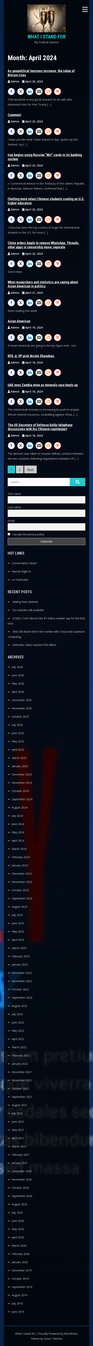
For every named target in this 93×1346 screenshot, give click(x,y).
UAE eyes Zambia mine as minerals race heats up (43, 385)
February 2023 (21, 956)
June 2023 (18, 923)
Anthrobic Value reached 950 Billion (34, 645)
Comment (14, 115)
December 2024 (22, 774)
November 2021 (22, 1080)
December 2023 (22, 873)
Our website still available (28, 610)
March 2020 (19, 1245)
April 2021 (18, 1138)
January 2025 (20, 766)
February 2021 (21, 1154)
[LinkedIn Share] (29, 91)
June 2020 (18, 1221)
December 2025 (22, 700)
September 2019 (22, 1287)
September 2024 (22, 799)
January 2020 (20, 1262)
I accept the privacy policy (26, 534)
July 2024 (17, 816)
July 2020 (17, 1212)
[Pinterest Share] (57, 91)
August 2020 (19, 1204)
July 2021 (17, 1113)
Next (30, 469)
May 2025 (18, 741)
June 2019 (18, 1312)
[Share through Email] (39, 91)
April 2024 (18, 840)
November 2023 (22, 882)
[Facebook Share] (11, 91)
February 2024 (21, 857)
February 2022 (21, 1055)
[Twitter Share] (20, 91)
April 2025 (18, 749)
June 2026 (18, 675)
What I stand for (46, 37)
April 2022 (18, 1039)
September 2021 (22, 1097)
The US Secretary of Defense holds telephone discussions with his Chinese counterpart (40, 427)
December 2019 (22, 1270)
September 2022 (22, 997)
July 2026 (17, 667)
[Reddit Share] (48, 91)
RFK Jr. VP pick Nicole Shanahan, (31, 356)
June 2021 (18, 1121)
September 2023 (22, 898)
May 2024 (18, 832)
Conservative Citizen (24, 563)
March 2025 (19, 758)
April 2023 (18, 940)
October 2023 (20, 890)
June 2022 (18, 1022)
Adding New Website (25, 602)
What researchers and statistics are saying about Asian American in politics (43, 284)
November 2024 (22, 782)
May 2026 (18, 683)
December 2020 (22, 1171)
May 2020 (18, 1229)
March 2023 (19, 948)
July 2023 (17, 915)
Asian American (19, 321)
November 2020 (22, 1179)
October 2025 (20, 716)
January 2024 (20, 865)
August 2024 (19, 807)
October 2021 (20, 1088)
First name (14, 494)
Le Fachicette (20, 579)
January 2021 (20, 1163)
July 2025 (17, 725)
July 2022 (17, 1014)
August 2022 (19, 1006)
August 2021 (19, 1105)
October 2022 (20, 989)
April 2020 (18, 1237)
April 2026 (18, 692)
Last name (14, 507)
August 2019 (19, 1295)
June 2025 (18, 733)
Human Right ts (21, 571)
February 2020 (21, 1254)
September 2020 (22, 1196)
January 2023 (20, 964)
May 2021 (18, 1130)
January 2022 (20, 1064)
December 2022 (22, 973)
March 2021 (19, 1146)
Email (11, 520)
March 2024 (19, 849)
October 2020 (20, 1188)
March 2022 (19, 1047)
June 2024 (18, 824)
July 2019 (17, 1303)
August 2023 (19, 906)
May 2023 (18, 931)
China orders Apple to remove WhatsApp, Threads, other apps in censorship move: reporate (43, 245)
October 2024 (20, 791)
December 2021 (22, 1072)
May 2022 (18, 1030)
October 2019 (20, 1278)
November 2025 (22, 708)
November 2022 (22, 981)
